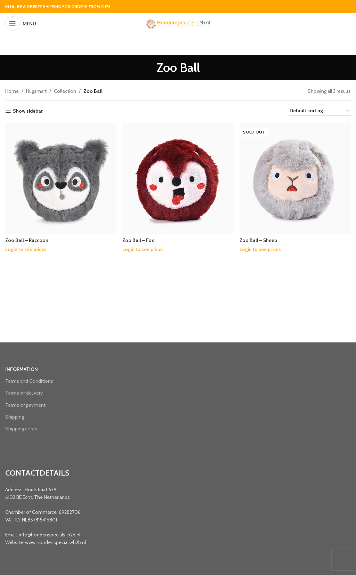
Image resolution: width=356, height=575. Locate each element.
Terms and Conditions (29, 381)
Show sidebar (28, 111)
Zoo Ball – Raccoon (27, 240)
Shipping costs (21, 429)
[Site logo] (178, 23)
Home (12, 91)
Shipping (14, 417)
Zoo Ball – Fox (139, 240)
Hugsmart (36, 91)
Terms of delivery (24, 393)
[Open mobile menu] (21, 24)
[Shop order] (320, 111)
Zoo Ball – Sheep (259, 240)
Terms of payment (25, 405)
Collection (65, 91)
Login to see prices (26, 249)
